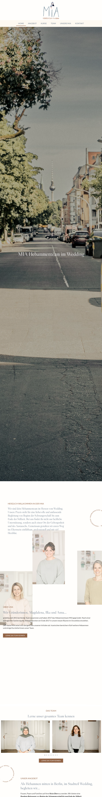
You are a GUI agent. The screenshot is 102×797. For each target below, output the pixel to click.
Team (53, 23)
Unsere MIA (65, 23)
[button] (4, 737)
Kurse (44, 23)
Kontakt (79, 23)
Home (21, 23)
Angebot (32, 23)
